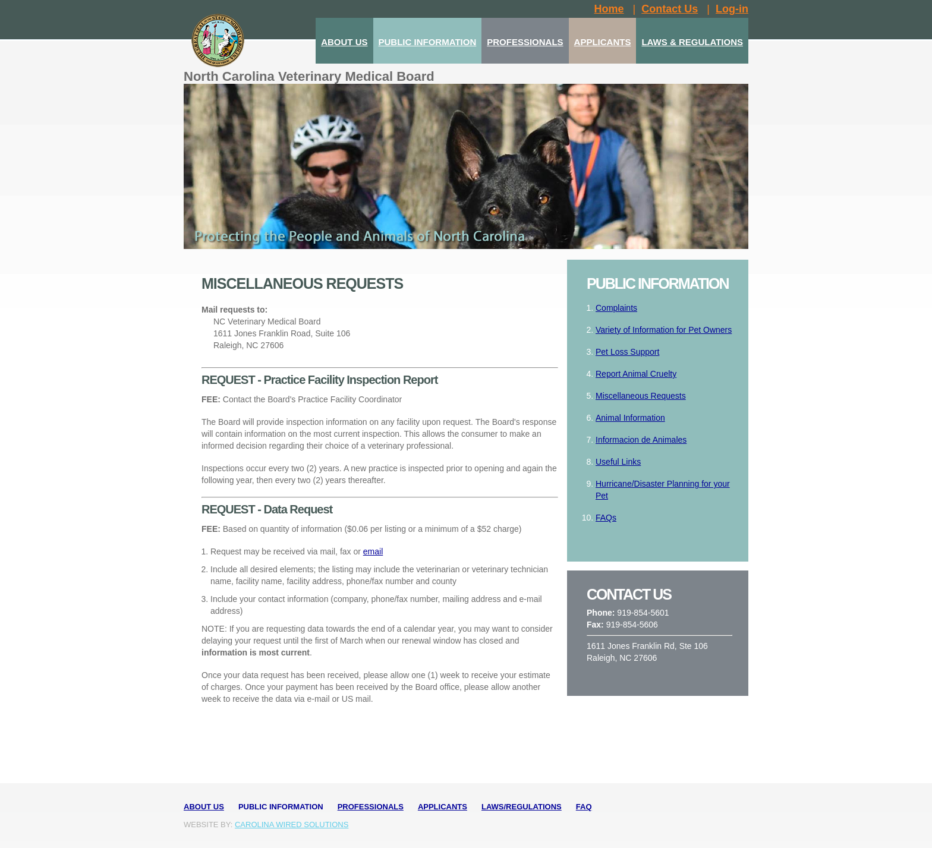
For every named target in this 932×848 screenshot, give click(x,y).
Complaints (616, 308)
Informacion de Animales (641, 440)
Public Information (280, 806)
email (373, 551)
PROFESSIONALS (525, 42)
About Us (204, 806)
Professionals (371, 806)
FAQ (584, 806)
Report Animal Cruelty (636, 374)
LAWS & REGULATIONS (692, 42)
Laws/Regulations (521, 806)
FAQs (606, 517)
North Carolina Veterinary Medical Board (309, 77)
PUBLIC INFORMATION (428, 42)
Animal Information (630, 418)
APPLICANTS (602, 42)
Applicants (442, 806)
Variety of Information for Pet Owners (664, 330)
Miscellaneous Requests (641, 396)
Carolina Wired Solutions (291, 824)
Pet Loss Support (627, 352)
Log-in (732, 9)
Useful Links (618, 461)
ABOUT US (344, 42)
